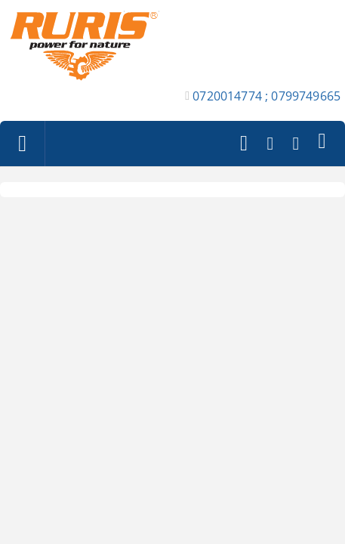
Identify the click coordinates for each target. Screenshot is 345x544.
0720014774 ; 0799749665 (266, 96)
